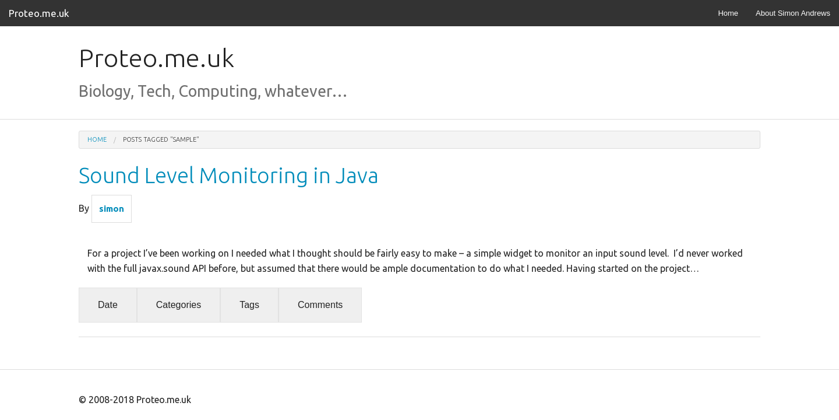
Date (108, 305)
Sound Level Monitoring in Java (229, 175)
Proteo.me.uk (39, 13)
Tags (249, 305)
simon (111, 209)
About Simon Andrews (793, 13)
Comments (320, 305)
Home (728, 13)
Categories (178, 305)
